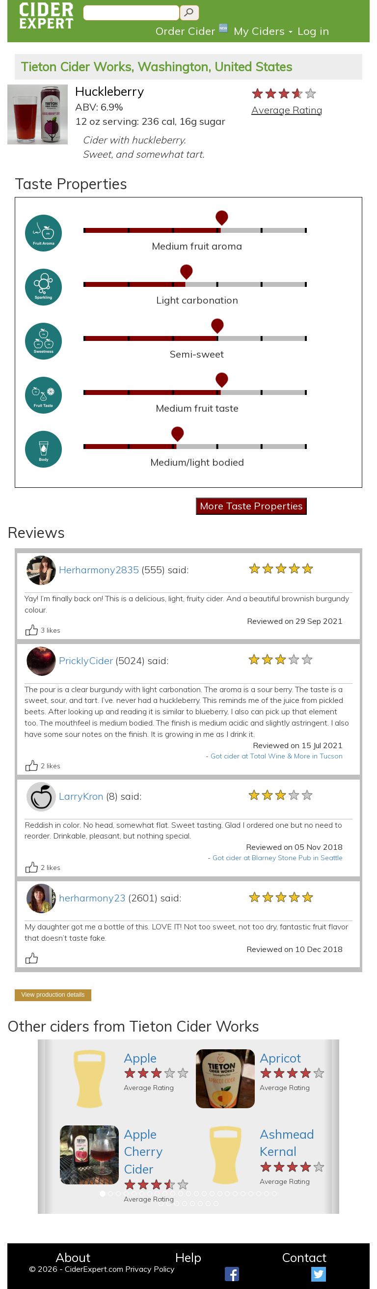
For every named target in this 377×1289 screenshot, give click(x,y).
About (72, 1257)
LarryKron (81, 796)
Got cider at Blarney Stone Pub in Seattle (278, 857)
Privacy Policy (150, 1269)
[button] (45, 1126)
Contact (304, 1257)
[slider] (284, 94)
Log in (313, 31)
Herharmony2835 (99, 569)
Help (188, 1257)
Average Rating (287, 110)
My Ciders (263, 31)
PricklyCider (86, 660)
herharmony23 (92, 898)
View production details (52, 994)
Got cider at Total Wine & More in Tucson (277, 756)
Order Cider (192, 30)
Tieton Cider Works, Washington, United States (156, 66)
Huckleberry (109, 91)
